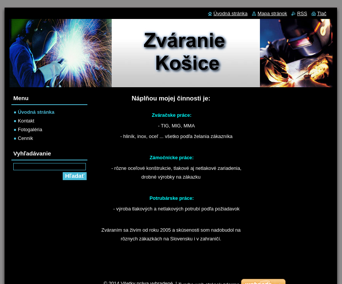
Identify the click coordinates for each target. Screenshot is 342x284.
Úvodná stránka (36, 112)
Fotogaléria (30, 129)
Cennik (25, 138)
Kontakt (26, 121)
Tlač (321, 13)
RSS (302, 13)
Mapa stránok (272, 13)
